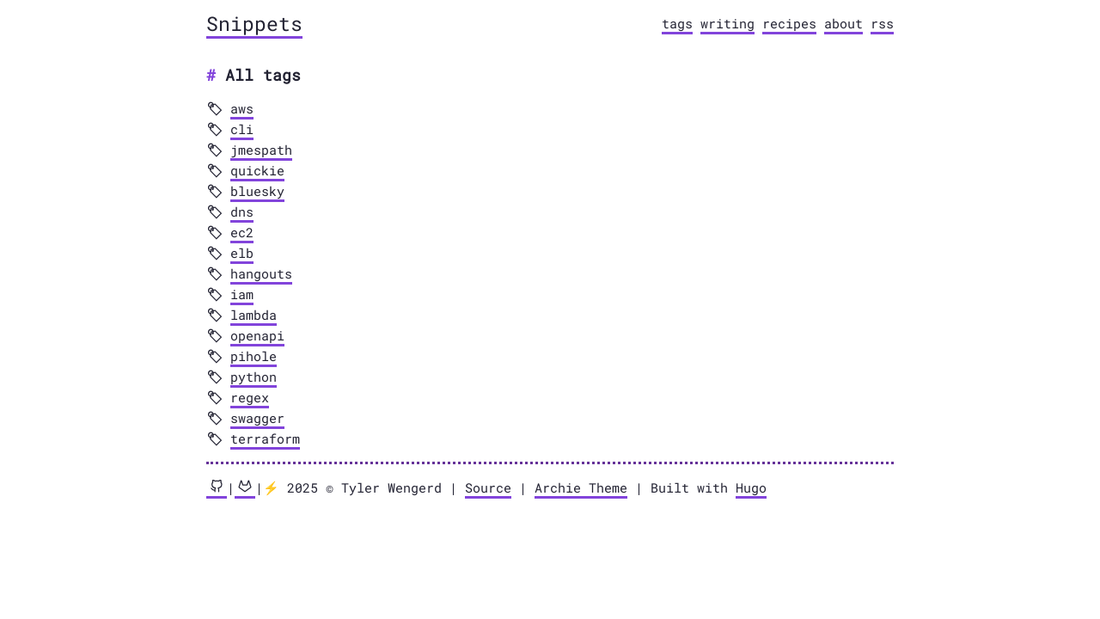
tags (677, 23)
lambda (253, 314)
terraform (265, 438)
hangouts (261, 273)
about (843, 23)
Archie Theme (581, 487)
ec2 (242, 232)
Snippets (254, 23)
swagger (257, 417)
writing (727, 23)
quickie (257, 170)
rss (882, 23)
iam (242, 294)
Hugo (751, 487)
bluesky (257, 190)
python (253, 376)
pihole (253, 356)
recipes (789, 23)
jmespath (261, 149)
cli (242, 129)
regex (249, 397)
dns (242, 211)
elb (242, 252)
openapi (257, 335)
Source (488, 487)
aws (242, 108)
